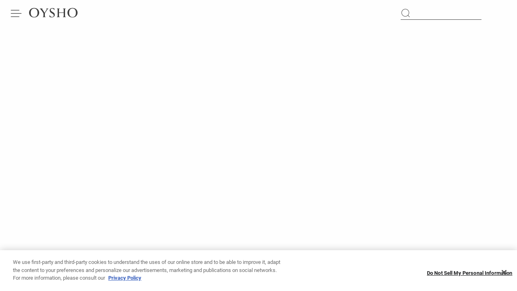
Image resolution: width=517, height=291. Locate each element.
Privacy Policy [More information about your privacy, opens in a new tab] (124, 280)
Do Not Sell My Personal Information (470, 275)
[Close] (504, 275)
